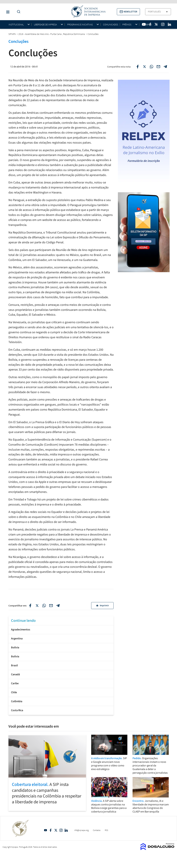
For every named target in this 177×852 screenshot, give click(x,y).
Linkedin (66, 830)
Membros (147, 24)
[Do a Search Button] (17, 12)
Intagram (61, 830)
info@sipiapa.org (81, 830)
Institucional (16, 24)
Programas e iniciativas (80, 24)
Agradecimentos (20, 629)
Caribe (15, 683)
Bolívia (15, 647)
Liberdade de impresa (45, 24)
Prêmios (126, 24)
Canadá (15, 674)
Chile (14, 692)
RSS (106, 830)
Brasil (14, 665)
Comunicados (110, 24)
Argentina (17, 638)
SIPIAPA (12, 34)
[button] (128, 11)
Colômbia (16, 701)
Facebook (50, 830)
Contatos (96, 830)
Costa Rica (17, 710)
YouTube (45, 830)
